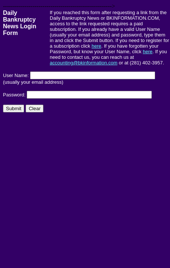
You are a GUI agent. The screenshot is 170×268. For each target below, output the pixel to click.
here (96, 46)
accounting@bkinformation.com (83, 63)
